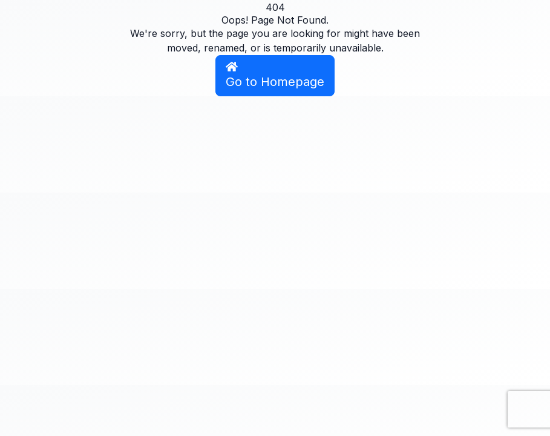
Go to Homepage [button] (275, 75)
